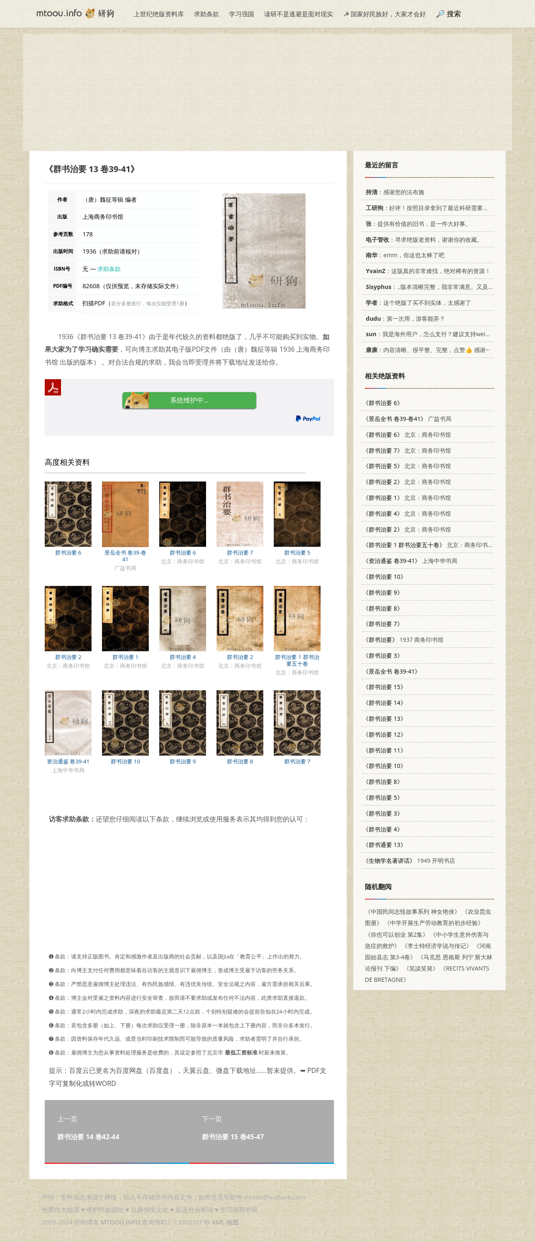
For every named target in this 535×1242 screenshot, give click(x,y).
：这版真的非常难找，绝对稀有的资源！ (427, 271)
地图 (232, 1222)
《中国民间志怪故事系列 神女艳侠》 (412, 911)
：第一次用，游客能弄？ (404, 318)
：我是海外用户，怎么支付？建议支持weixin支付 (434, 334)
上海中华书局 (410, 561)
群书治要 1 (125, 657)
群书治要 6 (68, 552)
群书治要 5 (297, 552)
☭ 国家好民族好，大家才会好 (385, 14)
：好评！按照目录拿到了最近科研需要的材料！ (434, 208)
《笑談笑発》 (420, 968)
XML (218, 1222)
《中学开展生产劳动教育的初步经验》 (434, 923)
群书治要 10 (125, 761)
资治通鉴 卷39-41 (68, 761)
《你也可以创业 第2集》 (396, 934)
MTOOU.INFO (120, 1222)
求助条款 (206, 14)
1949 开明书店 (409, 860)
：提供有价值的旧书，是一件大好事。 (417, 224)
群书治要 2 (68, 657)
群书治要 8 (240, 761)
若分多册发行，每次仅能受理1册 (147, 303)
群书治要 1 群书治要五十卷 (297, 660)
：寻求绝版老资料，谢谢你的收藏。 (423, 239)
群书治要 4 (183, 657)
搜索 (454, 13)
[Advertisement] (267, 92)
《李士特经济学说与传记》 (437, 946)
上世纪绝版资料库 (159, 14)
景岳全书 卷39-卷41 (125, 556)
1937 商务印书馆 (403, 640)
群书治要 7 (240, 552)
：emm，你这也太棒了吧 (403, 255)
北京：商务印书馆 (407, 435)
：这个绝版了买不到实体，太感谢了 (417, 303)
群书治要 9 (183, 761)
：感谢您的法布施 (393, 192)
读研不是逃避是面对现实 (298, 14)
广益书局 (407, 419)
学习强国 (241, 14)
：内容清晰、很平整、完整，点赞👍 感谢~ (426, 350)
